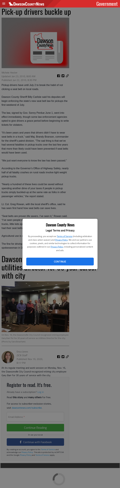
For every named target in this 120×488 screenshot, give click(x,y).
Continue (60, 261)
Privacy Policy (61, 239)
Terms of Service (64, 236)
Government (107, 3)
